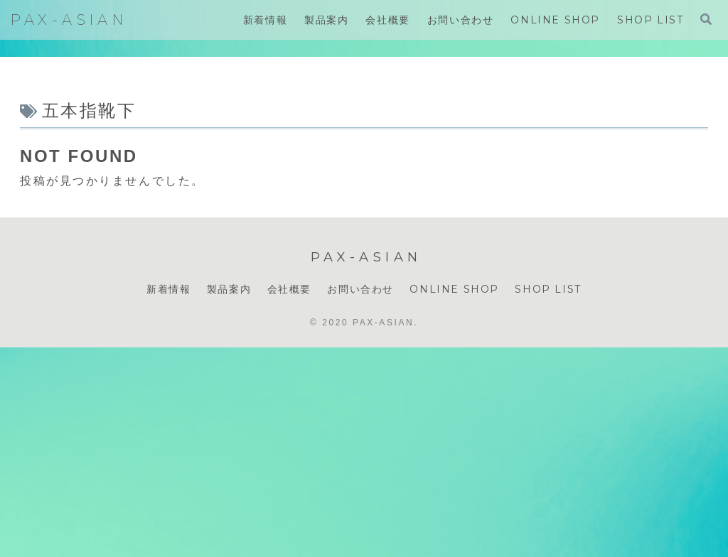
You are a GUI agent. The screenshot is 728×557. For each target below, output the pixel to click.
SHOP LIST (548, 289)
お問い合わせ (360, 289)
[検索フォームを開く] (706, 19)
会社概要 (289, 289)
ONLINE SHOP (454, 289)
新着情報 (168, 289)
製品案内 (229, 289)
